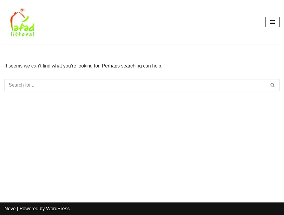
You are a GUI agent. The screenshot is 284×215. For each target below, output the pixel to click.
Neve (10, 208)
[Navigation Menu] (272, 22)
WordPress (58, 208)
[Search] (135, 85)
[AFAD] (22, 22)
